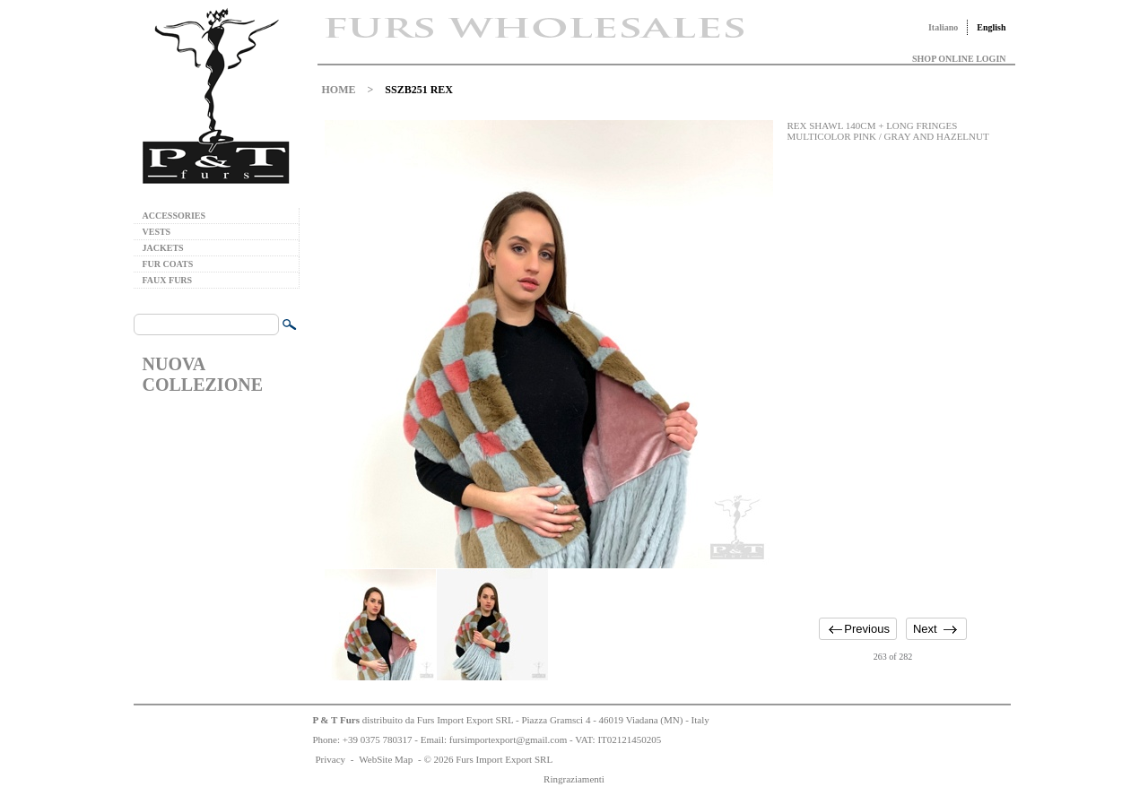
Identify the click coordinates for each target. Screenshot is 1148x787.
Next (925, 629)
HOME (339, 89)
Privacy (331, 759)
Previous (867, 629)
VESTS (157, 232)
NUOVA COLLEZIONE (203, 374)
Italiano (943, 27)
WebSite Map (386, 759)
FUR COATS (168, 264)
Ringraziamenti (574, 779)
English (991, 27)
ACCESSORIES (174, 216)
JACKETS (163, 248)
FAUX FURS (168, 280)
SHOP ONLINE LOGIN (958, 59)
